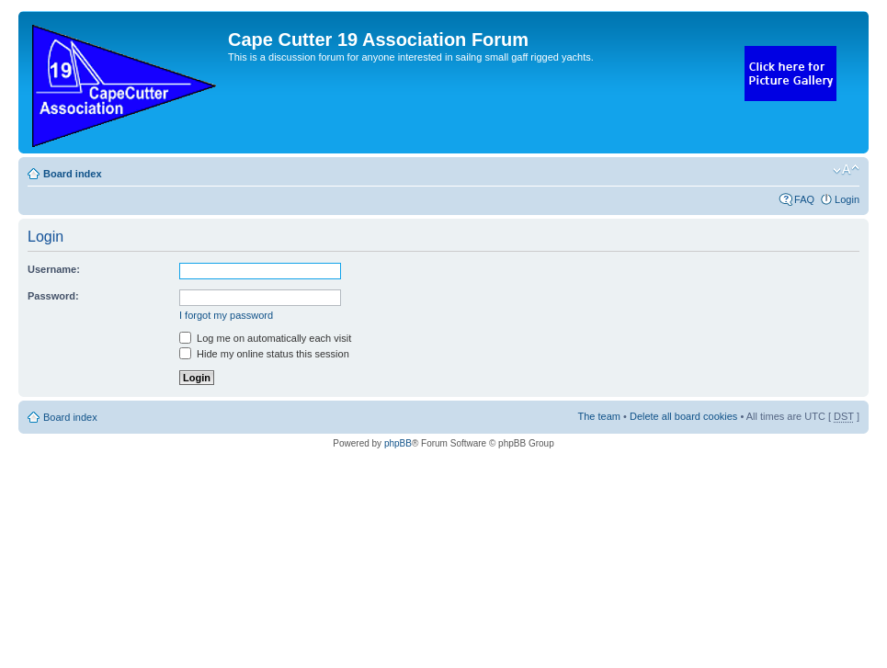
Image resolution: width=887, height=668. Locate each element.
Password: (53, 295)
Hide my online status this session (264, 353)
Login (847, 199)
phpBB (398, 443)
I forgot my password (226, 315)
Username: (54, 269)
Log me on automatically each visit (265, 338)
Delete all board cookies (683, 416)
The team (599, 416)
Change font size (846, 170)
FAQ (804, 199)
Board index (72, 173)
